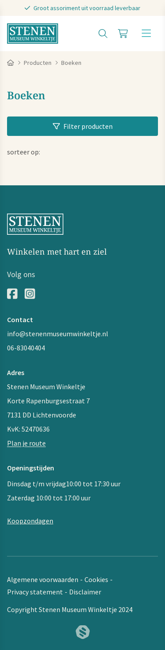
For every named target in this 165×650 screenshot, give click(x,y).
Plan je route (26, 443)
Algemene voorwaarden (42, 579)
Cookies (96, 579)
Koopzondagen (30, 520)
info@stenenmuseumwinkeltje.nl (57, 333)
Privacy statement (35, 591)
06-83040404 (26, 347)
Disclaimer (85, 591)
